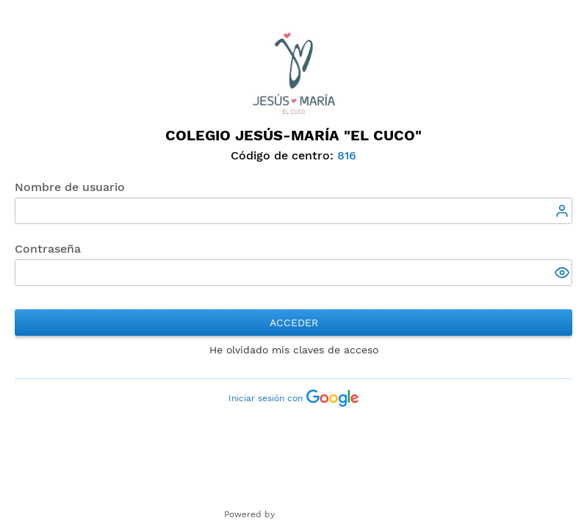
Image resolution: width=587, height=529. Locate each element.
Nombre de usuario (70, 187)
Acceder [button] (294, 322)
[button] (563, 274)
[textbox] (293, 211)
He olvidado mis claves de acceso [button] (293, 350)
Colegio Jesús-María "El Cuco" (293, 135)
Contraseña (48, 249)
